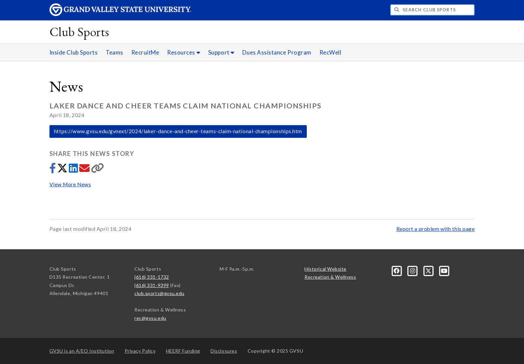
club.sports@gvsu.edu (159, 293)
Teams (114, 52)
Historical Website (325, 269)
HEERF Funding (183, 351)
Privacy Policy (140, 351)
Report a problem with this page (435, 229)
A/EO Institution (81, 351)
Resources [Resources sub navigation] (183, 52)
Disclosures (224, 351)
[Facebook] (397, 270)
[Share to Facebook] (53, 170)
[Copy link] (97, 170)
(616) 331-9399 (151, 285)
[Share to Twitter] (63, 170)
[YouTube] (444, 270)
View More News (70, 184)
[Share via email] (85, 170)
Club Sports (79, 31)
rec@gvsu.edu (150, 318)
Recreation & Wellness (330, 277)
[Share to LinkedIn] (74, 170)
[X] (429, 270)
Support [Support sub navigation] (221, 52)
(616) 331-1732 (151, 277)
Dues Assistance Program (276, 52)
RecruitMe (145, 52)
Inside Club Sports (73, 52)
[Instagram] (413, 270)
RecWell (330, 52)
